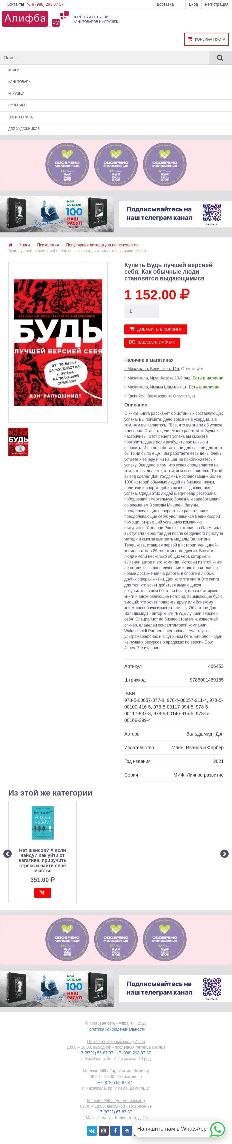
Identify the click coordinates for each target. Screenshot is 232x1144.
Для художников (24, 129)
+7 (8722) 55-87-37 (115, 1082)
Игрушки (16, 93)
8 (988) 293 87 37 (45, 4)
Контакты (15, 4)
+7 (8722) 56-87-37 (96, 1053)
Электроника (20, 117)
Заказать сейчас (152, 342)
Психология (48, 245)
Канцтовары (19, 82)
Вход (193, 4)
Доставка (165, 4)
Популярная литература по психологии (102, 245)
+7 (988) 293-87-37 (134, 1053)
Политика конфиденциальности (115, 1029)
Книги (13, 70)
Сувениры (17, 105)
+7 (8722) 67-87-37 (115, 1112)
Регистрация (216, 4)
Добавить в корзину (155, 329)
